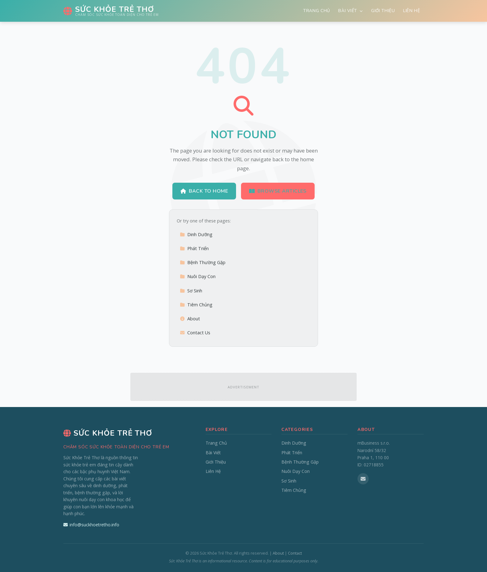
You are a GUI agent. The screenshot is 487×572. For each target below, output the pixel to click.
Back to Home (204, 191)
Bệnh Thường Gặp (202, 262)
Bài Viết (350, 11)
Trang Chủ (316, 11)
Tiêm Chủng (196, 305)
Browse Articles (278, 191)
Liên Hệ (411, 11)
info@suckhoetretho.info (91, 525)
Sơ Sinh (191, 291)
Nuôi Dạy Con (198, 276)
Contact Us (195, 333)
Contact (295, 553)
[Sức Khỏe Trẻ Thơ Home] (111, 11)
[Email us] (363, 478)
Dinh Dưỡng (196, 234)
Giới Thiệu (383, 11)
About (190, 319)
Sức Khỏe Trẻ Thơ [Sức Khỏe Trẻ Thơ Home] (107, 433)
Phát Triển (194, 248)
